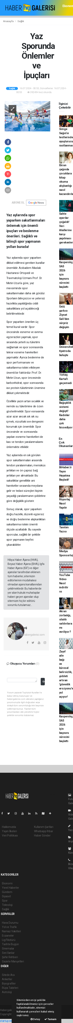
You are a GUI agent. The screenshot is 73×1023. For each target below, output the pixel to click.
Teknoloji (7, 904)
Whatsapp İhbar (43, 831)
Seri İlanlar (8, 952)
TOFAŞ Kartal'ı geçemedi (65, 379)
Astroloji (7, 992)
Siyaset (6, 896)
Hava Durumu (10, 922)
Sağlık (21, 21)
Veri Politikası (10, 835)
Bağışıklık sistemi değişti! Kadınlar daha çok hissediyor (66, 415)
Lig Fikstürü (8, 939)
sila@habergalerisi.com (31, 634)
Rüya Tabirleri (10, 987)
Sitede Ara (8, 974)
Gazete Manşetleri (13, 961)
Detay (35, 1019)
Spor (5, 900)
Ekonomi (7, 883)
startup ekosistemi (11, 1020)
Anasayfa (8, 21)
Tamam (50, 1019)
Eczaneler (8, 935)
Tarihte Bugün (10, 944)
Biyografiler (9, 983)
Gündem (7, 892)
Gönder (43, 681)
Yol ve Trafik (9, 927)
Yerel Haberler (10, 887)
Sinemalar (8, 948)
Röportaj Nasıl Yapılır (64, 503)
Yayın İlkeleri (9, 831)
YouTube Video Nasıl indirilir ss (64, 583)
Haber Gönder (42, 835)
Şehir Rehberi (10, 957)
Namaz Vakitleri (11, 931)
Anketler (7, 979)
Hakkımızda (9, 826)
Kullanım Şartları (43, 826)
